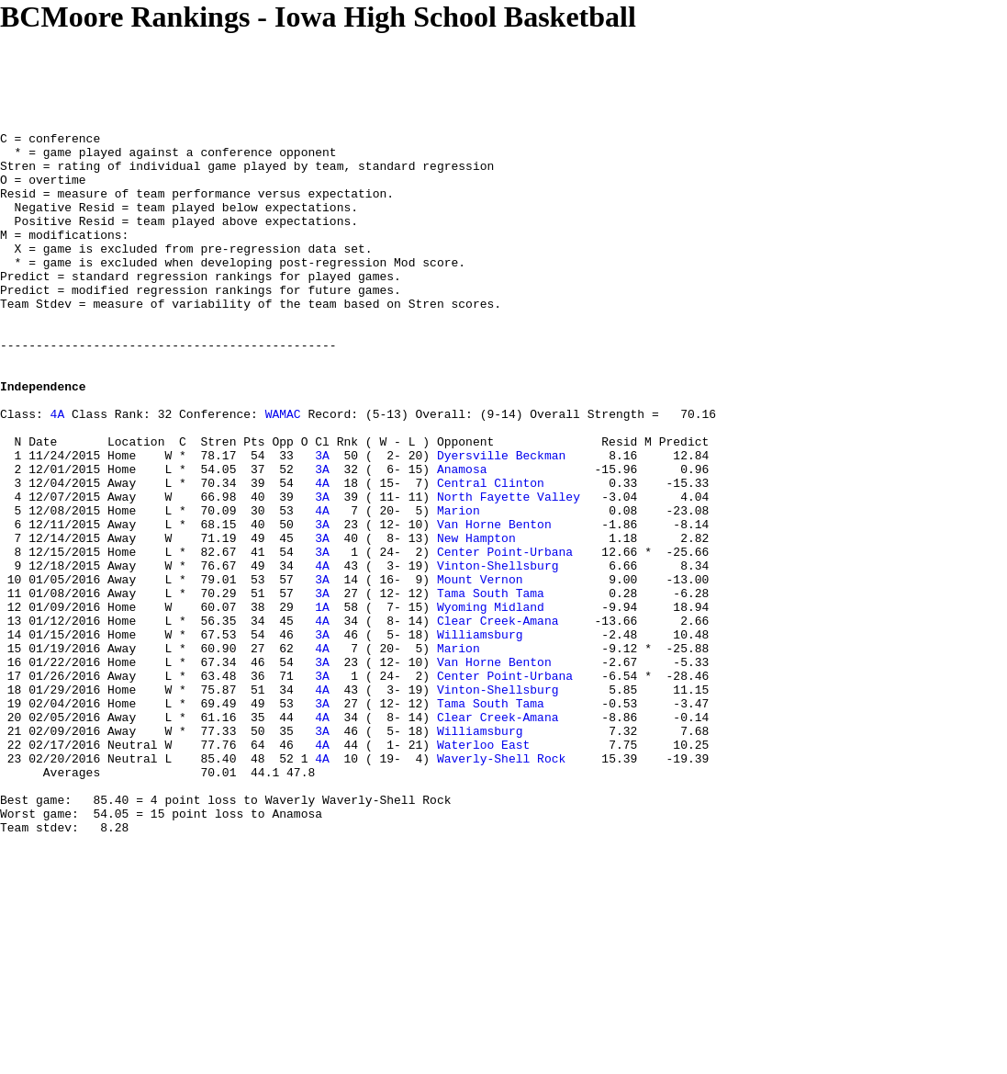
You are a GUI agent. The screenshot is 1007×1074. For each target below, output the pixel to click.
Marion (458, 587)
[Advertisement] (334, 75)
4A (57, 471)
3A (322, 521)
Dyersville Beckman (501, 521)
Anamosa (462, 537)
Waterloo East (483, 868)
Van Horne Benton (494, 603)
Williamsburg (480, 736)
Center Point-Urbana (505, 636)
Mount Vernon (480, 669)
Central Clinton (490, 554)
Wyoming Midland (490, 703)
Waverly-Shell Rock (501, 884)
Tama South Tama (490, 686)
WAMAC (283, 471)
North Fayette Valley (508, 570)
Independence (43, 438)
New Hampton (476, 620)
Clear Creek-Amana (498, 719)
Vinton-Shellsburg (498, 653)
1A (322, 703)
